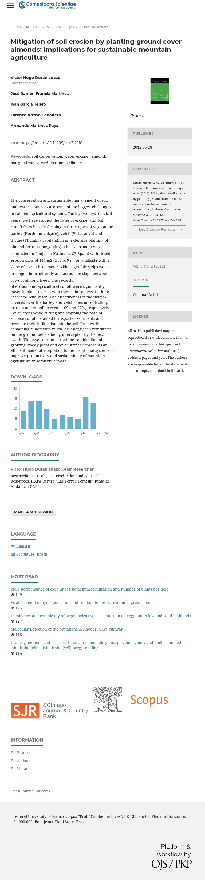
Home (16, 27)
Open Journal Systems (30, 791)
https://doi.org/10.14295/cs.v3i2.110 (51, 143)
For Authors (20, 760)
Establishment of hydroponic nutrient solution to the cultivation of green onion (82, 602)
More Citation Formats (156, 229)
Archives (35, 27)
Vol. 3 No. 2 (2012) (62, 27)
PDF (139, 116)
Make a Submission (33, 512)
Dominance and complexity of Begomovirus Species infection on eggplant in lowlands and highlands (101, 615)
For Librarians (22, 768)
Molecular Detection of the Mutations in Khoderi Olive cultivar (67, 629)
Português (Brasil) (32, 554)
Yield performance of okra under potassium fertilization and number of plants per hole (89, 589)
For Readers (20, 752)
